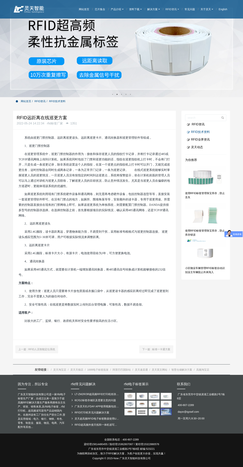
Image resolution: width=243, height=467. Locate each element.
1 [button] (112, 94)
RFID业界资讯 (198, 139)
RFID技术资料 (57, 101)
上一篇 (36, 349)
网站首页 (23, 101)
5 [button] (130, 94)
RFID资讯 (40, 101)
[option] (121, 48)
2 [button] (117, 94)
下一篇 (156, 349)
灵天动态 (195, 147)
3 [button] (121, 94)
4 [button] (126, 94)
